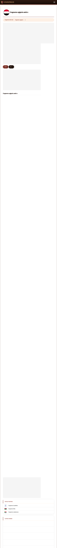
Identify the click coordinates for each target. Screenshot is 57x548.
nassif (27, 121)
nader (7, 113)
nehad (7, 239)
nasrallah (28, 182)
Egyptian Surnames (12, 337)
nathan (27, 189)
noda (27, 262)
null (7, 281)
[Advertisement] (28, 33)
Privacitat (49, 473)
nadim (27, 186)
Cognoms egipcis (19, 19)
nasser (8, 109)
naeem (27, 136)
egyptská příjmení (12, 359)
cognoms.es (28, 467)
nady (7, 121)
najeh (7, 220)
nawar (7, 136)
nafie (27, 201)
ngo (7, 250)
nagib (27, 140)
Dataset (42, 473)
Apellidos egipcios (12, 333)
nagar (27, 166)
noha (7, 224)
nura (27, 224)
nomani (8, 285)
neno (7, 228)
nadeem (8, 189)
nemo (27, 216)
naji (26, 243)
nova (27, 231)
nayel (7, 197)
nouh (7, 140)
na (6, 163)
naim (27, 151)
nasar (27, 193)
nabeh (7, 254)
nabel (7, 193)
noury (27, 254)
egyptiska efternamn (13, 376)
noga (27, 281)
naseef (27, 239)
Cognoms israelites (13, 316)
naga (7, 155)
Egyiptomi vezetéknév (13, 369)
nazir (7, 186)
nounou (8, 243)
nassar (8, 105)
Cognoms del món (9, 19)
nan (26, 273)
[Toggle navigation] (54, 2)
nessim (8, 143)
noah (7, 270)
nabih (7, 132)
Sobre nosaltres (18, 473)
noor (7, 128)
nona (27, 155)
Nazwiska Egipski (12, 353)
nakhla (27, 147)
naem (27, 228)
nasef (27, 143)
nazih (7, 178)
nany (27, 250)
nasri (7, 273)
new (7, 159)
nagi (7, 117)
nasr (27, 98)
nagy (27, 102)
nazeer (8, 216)
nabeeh (8, 266)
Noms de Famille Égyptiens (14, 340)
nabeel (8, 205)
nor (7, 151)
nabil (7, 98)
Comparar (35, 473)
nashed (27, 132)
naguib (27, 105)
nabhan (27, 163)
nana (27, 197)
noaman (28, 159)
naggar (8, 147)
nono (7, 201)
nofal (7, 124)
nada (27, 109)
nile (26, 247)
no (26, 277)
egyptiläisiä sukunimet (13, 366)
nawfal (27, 178)
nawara (27, 205)
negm (27, 113)
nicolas (8, 258)
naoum (8, 247)
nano (7, 212)
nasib (27, 266)
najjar (27, 208)
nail (7, 231)
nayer (27, 270)
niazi (27, 220)
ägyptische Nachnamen (13, 343)
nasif (7, 182)
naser (27, 128)
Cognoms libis (11, 319)
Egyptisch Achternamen (14, 356)
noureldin (28, 174)
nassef (27, 124)
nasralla (8, 208)
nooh (27, 235)
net (26, 170)
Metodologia (9, 473)
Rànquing (27, 473)
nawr (27, 117)
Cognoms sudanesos (13, 323)
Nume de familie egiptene (14, 372)
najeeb (27, 285)
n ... (12, 66)
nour (7, 102)
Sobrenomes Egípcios (13, 350)
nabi (7, 277)
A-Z (6, 66)
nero (27, 258)
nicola (7, 170)
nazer (27, 212)
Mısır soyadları (11, 379)
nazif (7, 235)
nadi (7, 166)
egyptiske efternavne (13, 363)
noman (8, 262)
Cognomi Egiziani (12, 346)
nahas (7, 174)
